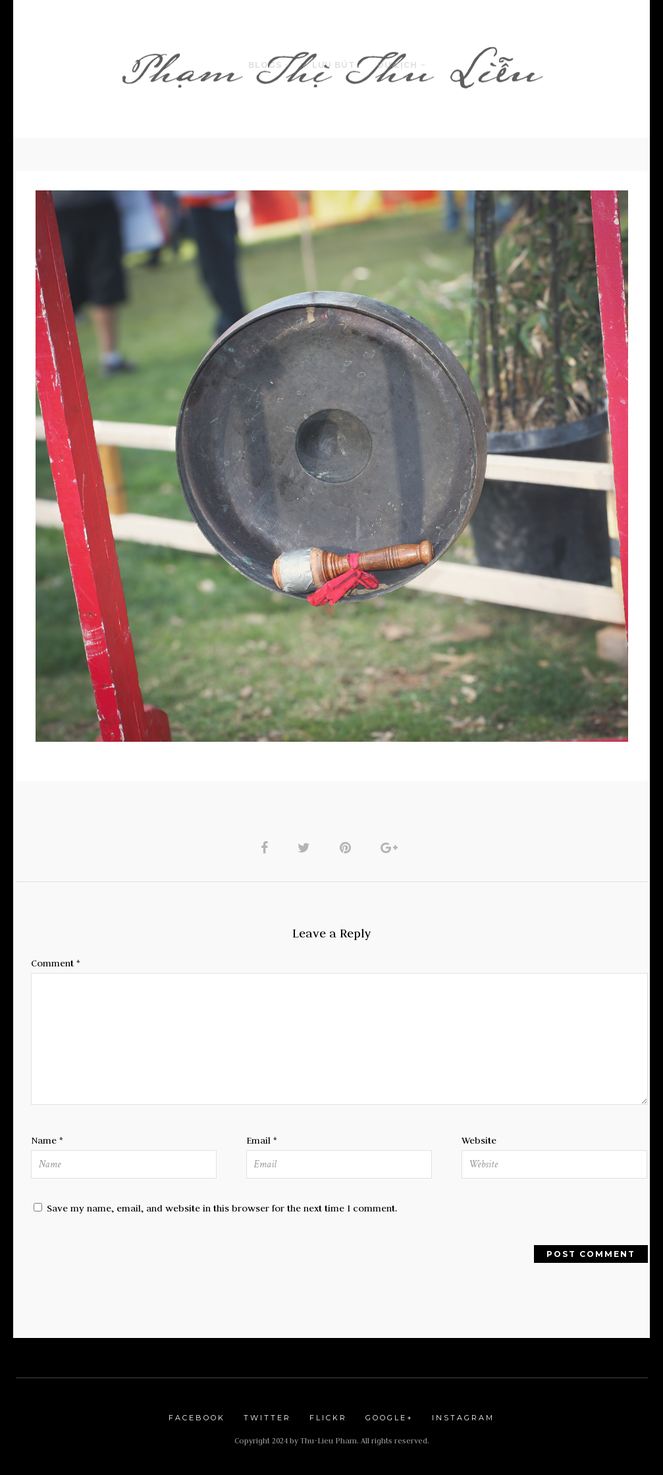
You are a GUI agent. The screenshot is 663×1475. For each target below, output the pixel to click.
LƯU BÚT (333, 65)
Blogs (265, 65)
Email (261, 1140)
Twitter (267, 1417)
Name (47, 1140)
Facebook (197, 1417)
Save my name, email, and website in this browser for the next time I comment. (222, 1208)
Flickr (328, 1417)
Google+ (389, 1417)
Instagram (463, 1417)
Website (479, 1140)
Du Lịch (397, 65)
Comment (55, 963)
